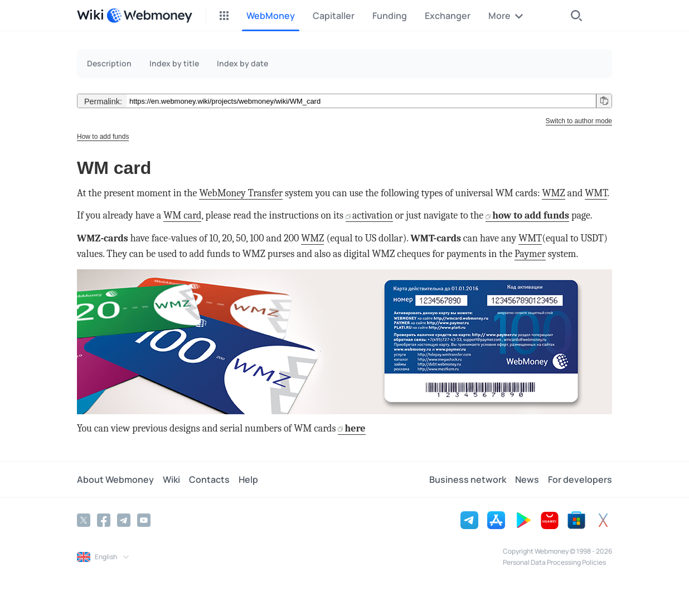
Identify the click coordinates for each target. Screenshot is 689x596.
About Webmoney (115, 479)
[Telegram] (123, 520)
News (527, 479)
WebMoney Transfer (241, 193)
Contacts (209, 479)
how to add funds (530, 215)
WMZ (553, 193)
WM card (182, 215)
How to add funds (103, 136)
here (354, 428)
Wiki (171, 479)
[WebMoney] (149, 15)
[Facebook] (103, 520)
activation (372, 215)
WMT (596, 193)
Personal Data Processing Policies (554, 562)
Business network (467, 479)
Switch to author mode (579, 121)
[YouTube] (144, 520)
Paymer (530, 254)
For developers (580, 479)
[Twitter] (83, 520)
